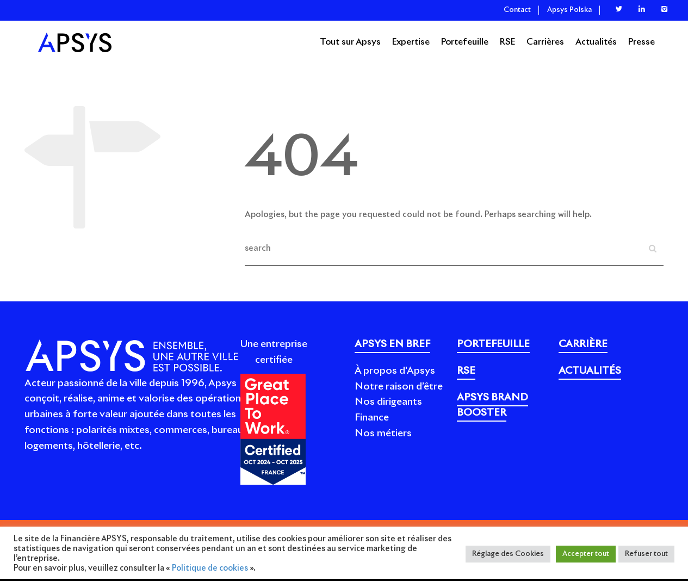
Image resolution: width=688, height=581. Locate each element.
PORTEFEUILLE (493, 344)
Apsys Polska (569, 10)
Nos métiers (383, 433)
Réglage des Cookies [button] (508, 554)
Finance (372, 418)
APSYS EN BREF (392, 344)
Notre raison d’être (399, 387)
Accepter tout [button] (585, 554)
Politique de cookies (210, 568)
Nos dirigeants (388, 402)
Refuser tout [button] (646, 554)
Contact (517, 10)
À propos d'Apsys (395, 371)
